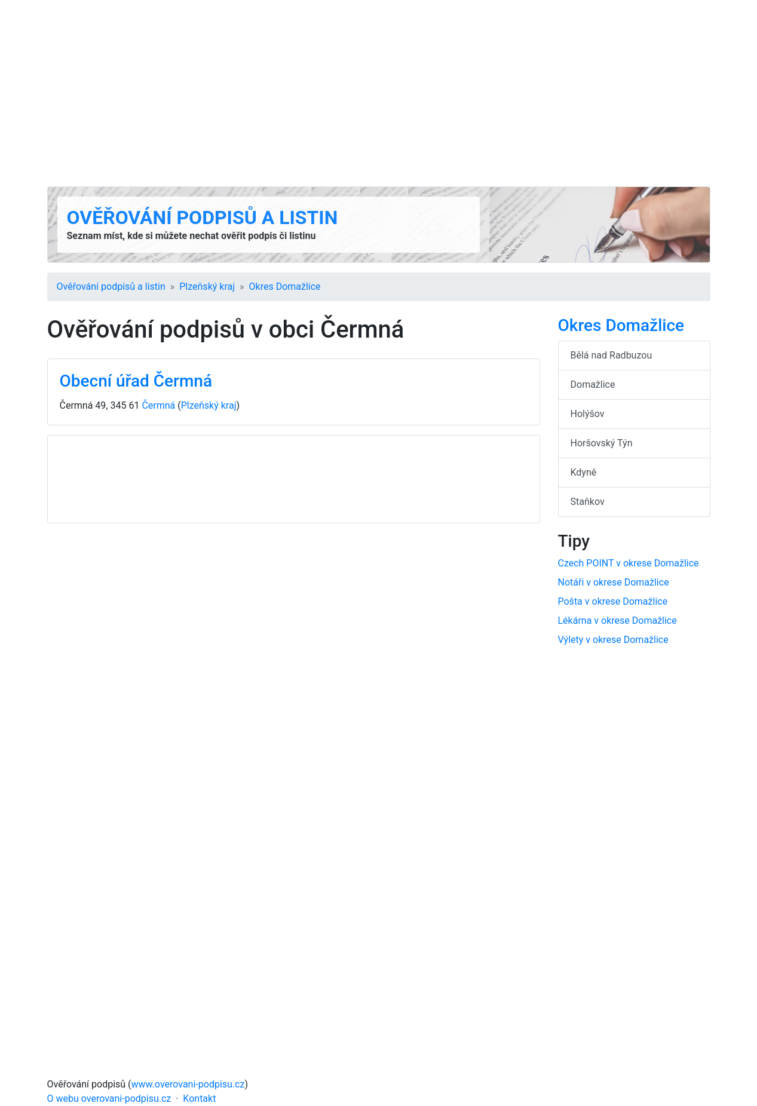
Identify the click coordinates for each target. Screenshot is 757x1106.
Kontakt (199, 1098)
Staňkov (588, 501)
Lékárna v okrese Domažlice (617, 620)
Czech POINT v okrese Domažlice (628, 563)
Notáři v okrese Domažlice (613, 582)
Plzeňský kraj (207, 286)
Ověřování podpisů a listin (202, 217)
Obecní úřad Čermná (136, 381)
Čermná (158, 405)
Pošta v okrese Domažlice (613, 601)
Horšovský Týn (602, 443)
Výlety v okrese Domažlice (613, 639)
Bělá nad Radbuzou (611, 355)
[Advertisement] (378, 93)
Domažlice (593, 384)
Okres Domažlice (285, 286)
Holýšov (588, 413)
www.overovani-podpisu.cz (188, 1084)
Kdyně (584, 472)
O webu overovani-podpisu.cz (109, 1098)
